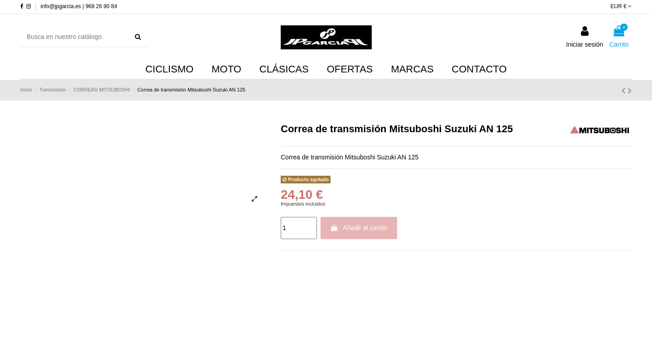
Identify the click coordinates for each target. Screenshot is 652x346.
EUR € (621, 6)
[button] (412, 70)
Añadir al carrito (358, 227)
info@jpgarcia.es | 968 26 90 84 (78, 6)
